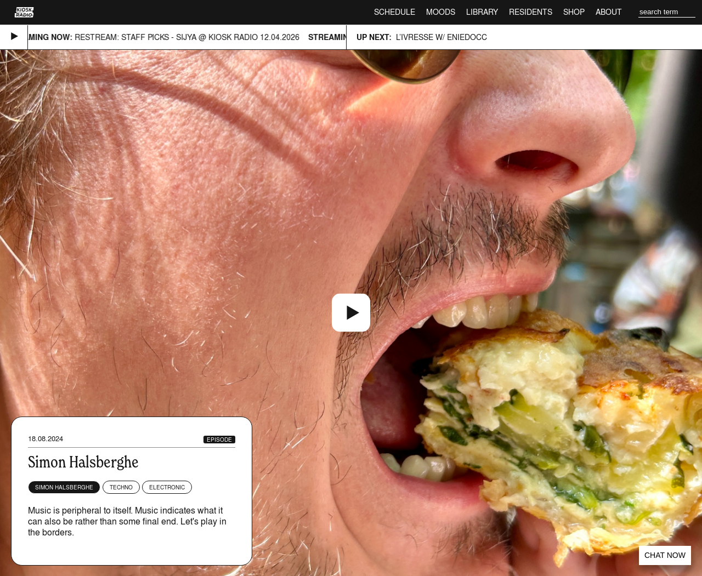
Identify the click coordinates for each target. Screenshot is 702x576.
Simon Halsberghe (64, 487)
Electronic (167, 487)
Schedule (394, 12)
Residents (530, 12)
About (609, 12)
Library (482, 12)
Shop (574, 12)
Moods (440, 12)
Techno (121, 487)
